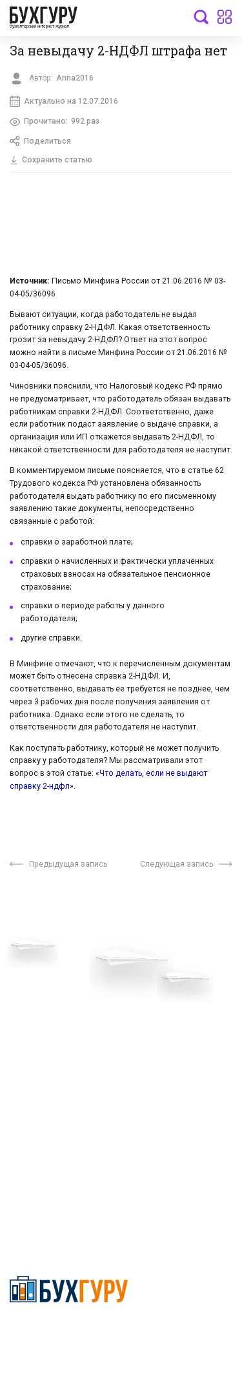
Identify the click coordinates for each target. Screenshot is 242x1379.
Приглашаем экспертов (60, 995)
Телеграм (30, 1014)
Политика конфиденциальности (69, 1331)
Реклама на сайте (47, 1071)
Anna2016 (75, 77)
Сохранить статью (51, 159)
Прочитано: (54, 122)
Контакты (30, 1033)
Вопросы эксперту (48, 975)
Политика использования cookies (175, 1047)
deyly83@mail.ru (56, 1197)
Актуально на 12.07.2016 (64, 101)
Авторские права (46, 1090)
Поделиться (40, 141)
